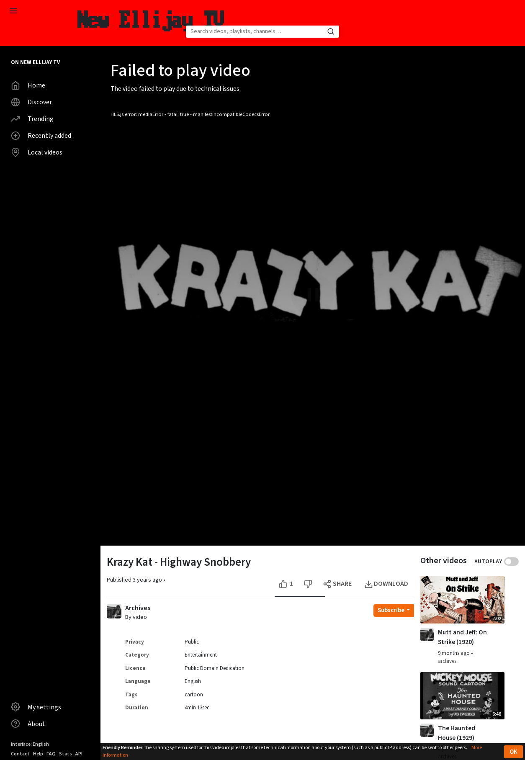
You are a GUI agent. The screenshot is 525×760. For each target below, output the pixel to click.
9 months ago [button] (454, 653)
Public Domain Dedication (214, 668)
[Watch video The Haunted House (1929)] (462, 695)
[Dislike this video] (308, 583)
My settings (36, 706)
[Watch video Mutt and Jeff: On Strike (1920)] (462, 599)
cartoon (194, 694)
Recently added (41, 135)
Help (38, 753)
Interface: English (30, 744)
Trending (32, 119)
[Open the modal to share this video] (338, 583)
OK (513, 751)
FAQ (51, 753)
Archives (137, 608)
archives (447, 661)
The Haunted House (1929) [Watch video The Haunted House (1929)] (456, 733)
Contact (20, 753)
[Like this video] (287, 583)
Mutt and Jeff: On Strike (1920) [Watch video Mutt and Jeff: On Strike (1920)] (462, 637)
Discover (31, 102)
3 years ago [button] (148, 580)
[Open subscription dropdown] (393, 610)
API (78, 753)
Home (28, 85)
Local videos (36, 152)
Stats (65, 753)
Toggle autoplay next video (511, 561)
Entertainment (201, 655)
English (193, 681)
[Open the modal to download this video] (387, 583)
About (28, 723)
